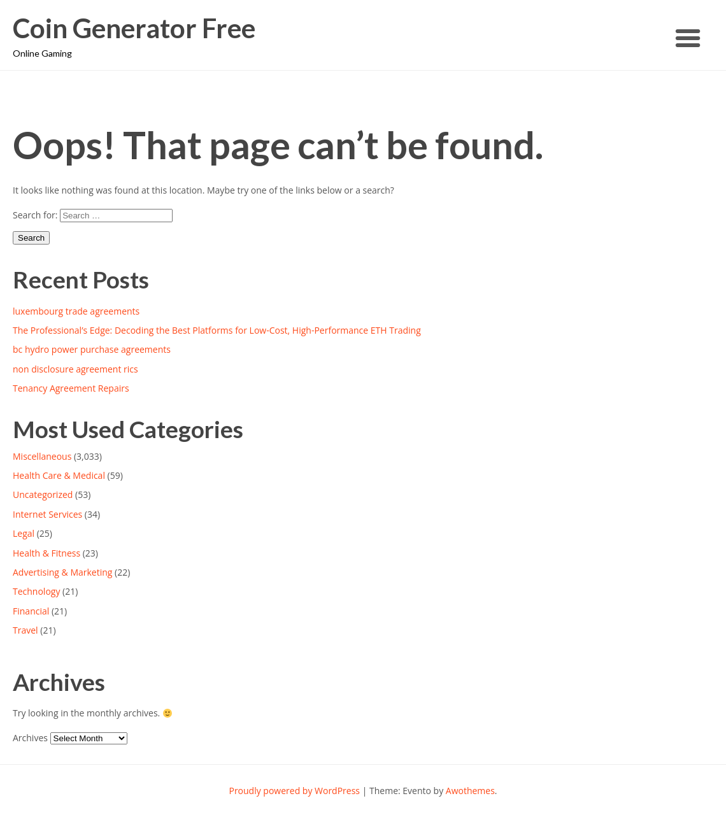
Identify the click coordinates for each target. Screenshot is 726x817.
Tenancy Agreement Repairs (71, 388)
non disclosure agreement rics (75, 369)
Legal (23, 533)
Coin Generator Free (134, 28)
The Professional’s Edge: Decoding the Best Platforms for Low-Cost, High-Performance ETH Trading (217, 330)
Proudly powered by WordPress (294, 791)
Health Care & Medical (59, 475)
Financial (31, 611)
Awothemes (470, 791)
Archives (30, 738)
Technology (36, 591)
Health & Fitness (46, 553)
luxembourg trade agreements (76, 311)
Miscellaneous (42, 456)
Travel (25, 630)
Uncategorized (43, 494)
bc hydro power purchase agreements (92, 349)
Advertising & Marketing (62, 572)
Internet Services (47, 514)
